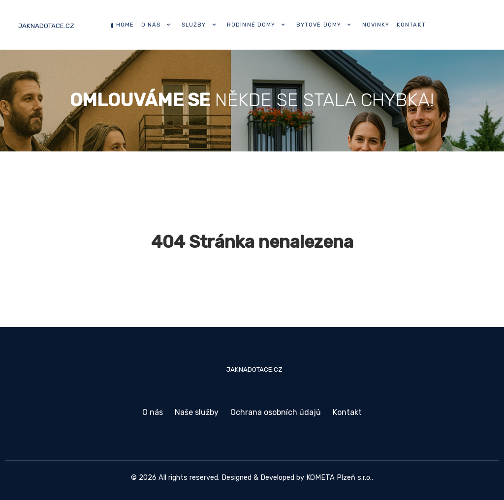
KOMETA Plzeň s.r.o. (339, 477)
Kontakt (347, 412)
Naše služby (197, 412)
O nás (152, 412)
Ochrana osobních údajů (275, 412)
